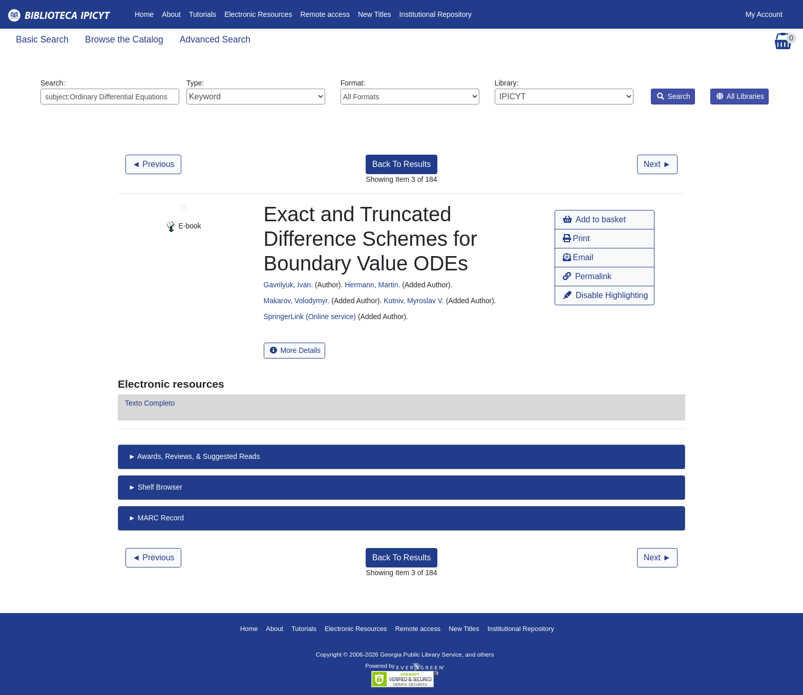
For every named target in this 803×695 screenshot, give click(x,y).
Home (146, 13)
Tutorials (202, 14)
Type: (255, 91)
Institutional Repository (435, 14)
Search (673, 96)
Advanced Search (215, 39)
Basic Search (42, 39)
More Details (295, 350)
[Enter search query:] (109, 96)
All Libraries (740, 96)
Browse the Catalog (124, 39)
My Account (764, 14)
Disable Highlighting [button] (605, 295)
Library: (564, 91)
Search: (109, 91)
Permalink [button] (587, 276)
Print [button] (576, 238)
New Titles (374, 14)
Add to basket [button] (594, 219)
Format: (410, 91)
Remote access (324, 14)
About (171, 14)
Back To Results (401, 164)
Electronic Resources (258, 14)
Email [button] (578, 257)
